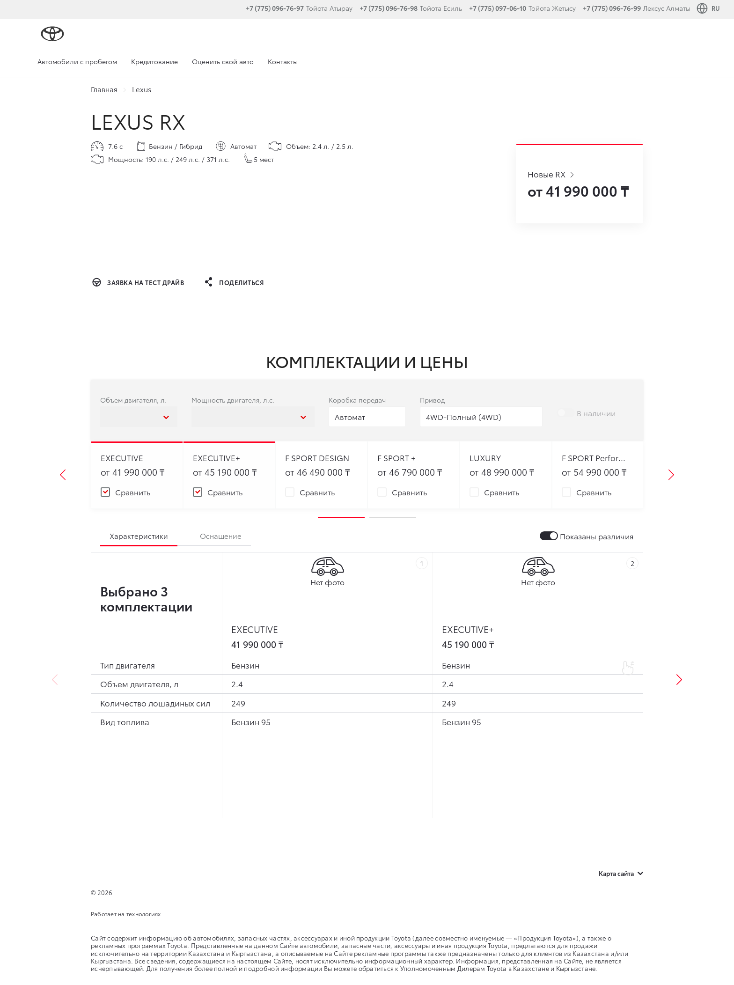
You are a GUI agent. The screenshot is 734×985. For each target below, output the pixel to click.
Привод (432, 400)
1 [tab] (341, 517)
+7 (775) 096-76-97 (275, 8)
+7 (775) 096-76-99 (612, 8)
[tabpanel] (137, 475)
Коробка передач (357, 400)
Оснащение (221, 535)
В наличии (596, 413)
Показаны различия (597, 536)
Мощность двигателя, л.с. (232, 400)
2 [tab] (392, 517)
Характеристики (139, 535)
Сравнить (132, 492)
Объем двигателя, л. (133, 400)
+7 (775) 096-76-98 (389, 8)
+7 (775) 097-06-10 (497, 8)
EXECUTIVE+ (468, 629)
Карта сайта (621, 873)
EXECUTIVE (254, 629)
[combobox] (138, 416)
